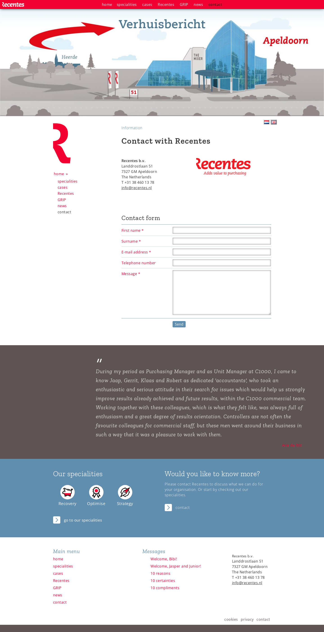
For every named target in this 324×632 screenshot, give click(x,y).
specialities (68, 181)
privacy (247, 619)
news (62, 205)
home (59, 173)
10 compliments (165, 587)
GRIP (62, 199)
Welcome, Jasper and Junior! (176, 566)
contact (64, 211)
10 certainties (163, 580)
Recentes (66, 193)
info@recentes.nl (137, 187)
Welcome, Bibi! (164, 558)
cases (63, 187)
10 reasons (160, 573)
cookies (231, 619)
